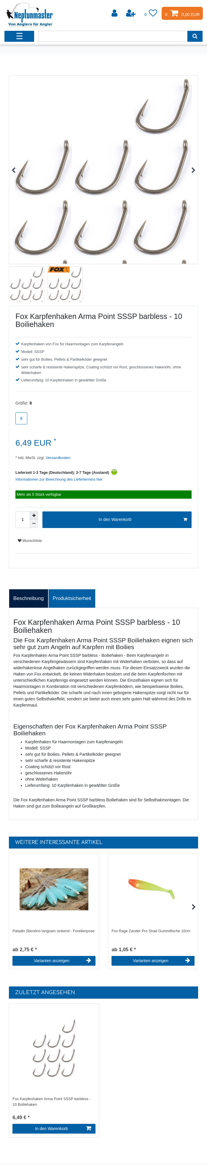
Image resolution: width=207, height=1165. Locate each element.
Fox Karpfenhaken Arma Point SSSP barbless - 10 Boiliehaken (51, 1102)
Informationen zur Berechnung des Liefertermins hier (59, 479)
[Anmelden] (115, 13)
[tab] (28, 598)
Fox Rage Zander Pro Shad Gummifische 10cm (151, 931)
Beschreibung (28, 598)
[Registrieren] (131, 13)
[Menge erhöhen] (34, 515)
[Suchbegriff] (112, 36)
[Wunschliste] (151, 13)
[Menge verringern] (34, 524)
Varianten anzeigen (62, 960)
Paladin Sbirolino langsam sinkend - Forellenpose (53, 931)
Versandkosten (58, 458)
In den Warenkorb (143, 519)
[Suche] (195, 36)
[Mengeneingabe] (22, 519)
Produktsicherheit (72, 598)
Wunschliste (30, 541)
